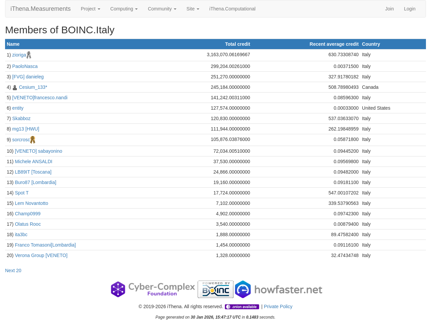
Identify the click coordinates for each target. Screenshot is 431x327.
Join (389, 8)
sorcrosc (21, 139)
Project (90, 8)
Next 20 (13, 270)
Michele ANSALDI (33, 161)
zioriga (19, 55)
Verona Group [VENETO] (41, 255)
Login (410, 8)
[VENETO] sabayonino (38, 151)
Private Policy (278, 306)
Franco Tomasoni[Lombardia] (45, 245)
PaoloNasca (25, 66)
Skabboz (21, 118)
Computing (124, 8)
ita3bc (21, 234)
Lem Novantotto (31, 203)
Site (193, 8)
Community (162, 8)
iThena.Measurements (40, 8)
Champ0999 (27, 213)
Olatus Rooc (28, 224)
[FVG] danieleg (27, 76)
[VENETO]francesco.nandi (39, 97)
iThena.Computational (232, 8)
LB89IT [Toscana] (33, 172)
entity (17, 108)
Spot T (22, 192)
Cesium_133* (33, 87)
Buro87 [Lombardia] (35, 182)
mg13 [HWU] (25, 129)
